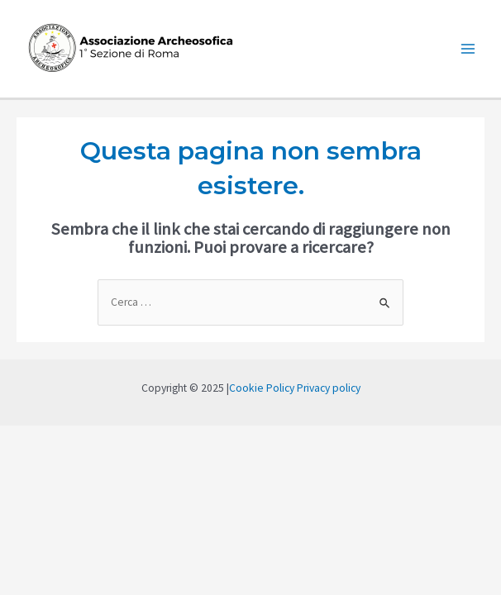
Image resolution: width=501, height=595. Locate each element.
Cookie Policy (261, 388)
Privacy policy (328, 388)
